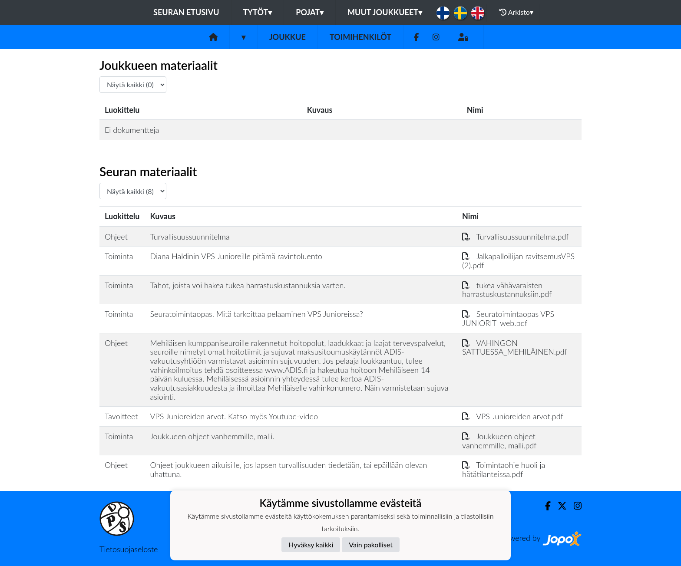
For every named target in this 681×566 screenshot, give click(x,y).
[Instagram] (436, 37)
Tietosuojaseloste (128, 549)
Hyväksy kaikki (310, 544)
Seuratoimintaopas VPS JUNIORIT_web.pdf (508, 318)
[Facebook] (416, 37)
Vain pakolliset (371, 544)
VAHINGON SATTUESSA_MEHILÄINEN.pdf (514, 347)
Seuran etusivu (186, 12)
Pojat (310, 12)
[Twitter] (559, 505)
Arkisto (516, 12)
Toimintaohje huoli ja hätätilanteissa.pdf (503, 469)
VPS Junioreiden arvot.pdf (512, 416)
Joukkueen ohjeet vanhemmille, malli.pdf (499, 440)
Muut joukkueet (384, 12)
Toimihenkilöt (360, 37)
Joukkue (287, 37)
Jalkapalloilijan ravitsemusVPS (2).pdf (518, 260)
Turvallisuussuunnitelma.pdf (515, 236)
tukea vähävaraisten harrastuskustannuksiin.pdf (507, 289)
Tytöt (257, 12)
